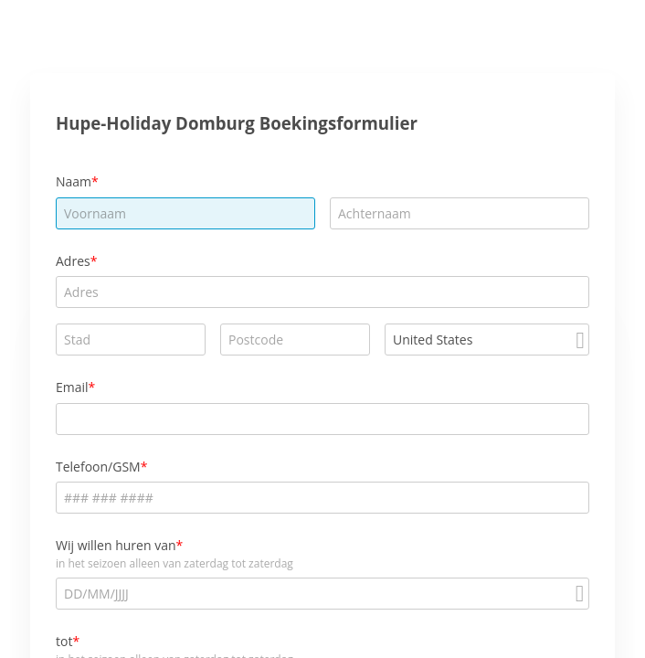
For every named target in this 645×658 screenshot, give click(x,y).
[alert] (322, 594)
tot (64, 641)
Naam (73, 181)
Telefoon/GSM (98, 466)
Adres (73, 261)
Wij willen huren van (116, 545)
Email (72, 387)
